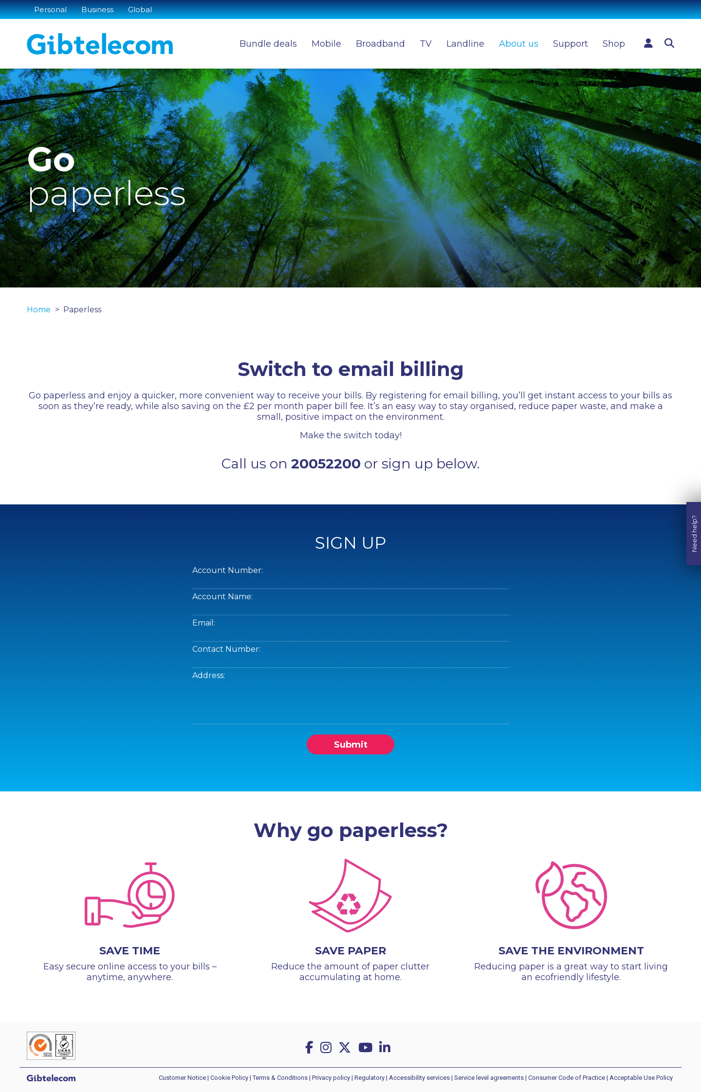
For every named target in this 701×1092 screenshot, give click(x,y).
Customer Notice (182, 1077)
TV (426, 43)
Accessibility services (419, 1077)
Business (97, 9)
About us (518, 43)
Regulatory (369, 1077)
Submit (351, 744)
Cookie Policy (229, 1077)
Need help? (694, 514)
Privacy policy (331, 1077)
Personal (50, 9)
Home (39, 309)
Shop (614, 43)
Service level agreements (489, 1077)
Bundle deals (268, 43)
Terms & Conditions (280, 1077)
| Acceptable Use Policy (640, 1077)
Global (140, 9)
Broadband (380, 43)
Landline (465, 43)
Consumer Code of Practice (566, 1077)
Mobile (326, 43)
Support (570, 43)
